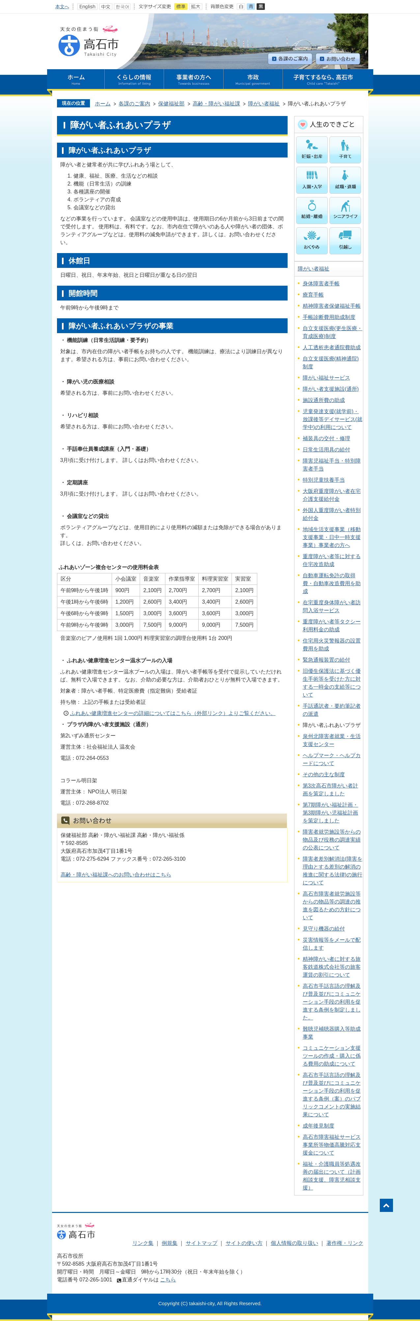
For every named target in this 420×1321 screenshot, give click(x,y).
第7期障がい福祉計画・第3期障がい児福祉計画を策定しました (330, 812)
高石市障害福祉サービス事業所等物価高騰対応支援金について (332, 1145)
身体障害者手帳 (321, 283)
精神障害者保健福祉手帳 (332, 306)
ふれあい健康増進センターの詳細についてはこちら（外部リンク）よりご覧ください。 (173, 713)
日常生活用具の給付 (326, 449)
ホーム (103, 103)
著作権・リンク (344, 1243)
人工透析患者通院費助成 (332, 347)
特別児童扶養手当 (324, 480)
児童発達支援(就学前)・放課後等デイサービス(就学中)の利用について (332, 419)
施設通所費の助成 (324, 400)
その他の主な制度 (324, 774)
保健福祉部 (171, 103)
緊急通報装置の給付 (326, 660)
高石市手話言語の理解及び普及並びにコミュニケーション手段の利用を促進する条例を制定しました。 (332, 1001)
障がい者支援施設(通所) (331, 389)
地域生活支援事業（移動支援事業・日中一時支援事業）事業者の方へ (332, 537)
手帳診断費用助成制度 (329, 317)
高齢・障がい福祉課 (216, 103)
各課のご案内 (134, 103)
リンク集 (143, 1243)
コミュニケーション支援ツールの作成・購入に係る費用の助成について (332, 1056)
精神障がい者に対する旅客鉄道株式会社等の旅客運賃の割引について (332, 967)
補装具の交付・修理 (326, 438)
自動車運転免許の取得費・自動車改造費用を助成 (332, 583)
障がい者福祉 (264, 103)
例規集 (170, 1243)
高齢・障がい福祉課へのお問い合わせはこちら (116, 874)
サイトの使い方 (244, 1243)
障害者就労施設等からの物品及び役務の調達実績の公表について (332, 839)
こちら (168, 1279)
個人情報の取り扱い (294, 1243)
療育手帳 (313, 295)
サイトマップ (201, 1243)
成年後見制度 (318, 1126)
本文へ (62, 6)
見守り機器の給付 (324, 929)
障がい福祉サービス (326, 378)
